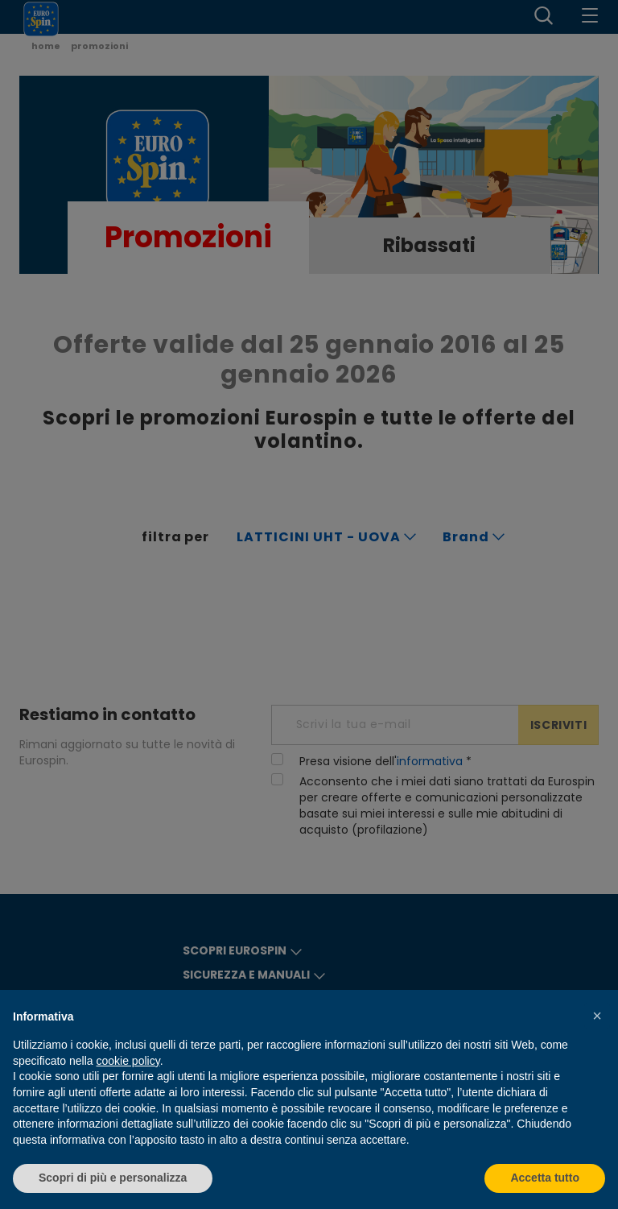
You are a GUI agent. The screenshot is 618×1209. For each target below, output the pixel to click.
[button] (597, 1016)
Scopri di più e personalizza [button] (113, 1177)
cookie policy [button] (128, 1060)
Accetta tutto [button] (544, 1177)
